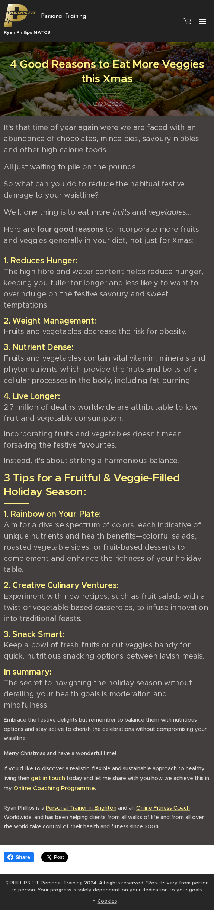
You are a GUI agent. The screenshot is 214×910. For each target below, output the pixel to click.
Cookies (107, 901)
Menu (202, 21)
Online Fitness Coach (163, 808)
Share (18, 857)
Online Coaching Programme (54, 787)
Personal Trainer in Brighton (81, 808)
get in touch (48, 777)
